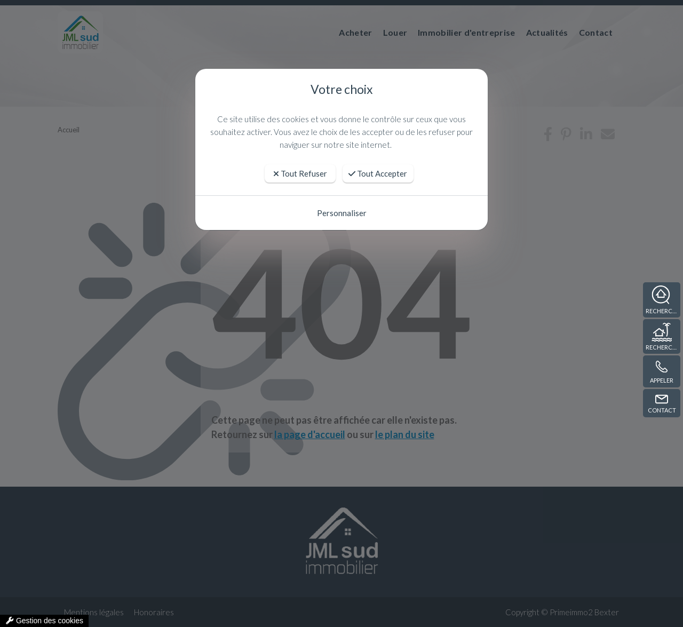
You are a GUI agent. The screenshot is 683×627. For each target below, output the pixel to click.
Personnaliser (342, 213)
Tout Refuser (300, 173)
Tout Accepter (377, 173)
